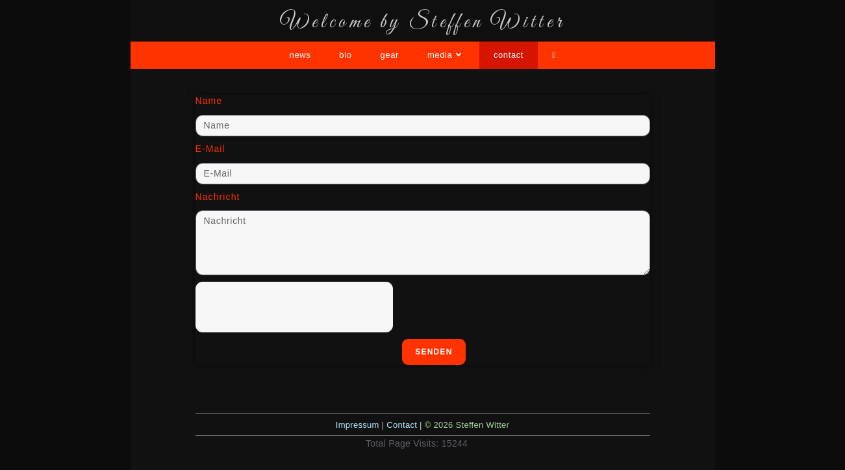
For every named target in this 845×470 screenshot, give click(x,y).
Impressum (357, 425)
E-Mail (210, 148)
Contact (401, 425)
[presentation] (294, 307)
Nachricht (217, 197)
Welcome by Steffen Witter (423, 23)
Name (209, 100)
